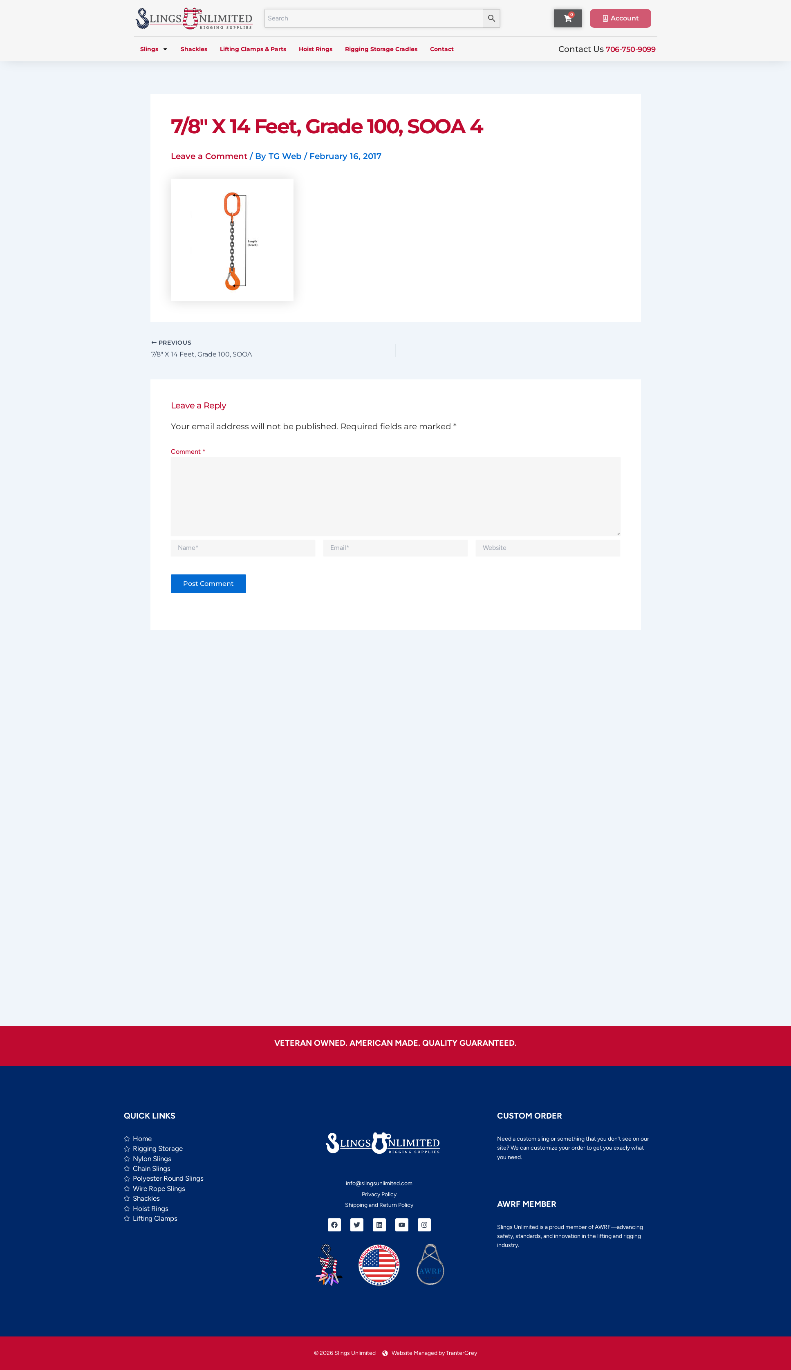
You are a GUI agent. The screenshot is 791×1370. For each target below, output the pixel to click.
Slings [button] (154, 49)
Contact (442, 49)
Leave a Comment (209, 156)
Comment (188, 451)
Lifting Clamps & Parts (253, 49)
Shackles (194, 49)
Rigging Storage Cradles (381, 49)
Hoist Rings (315, 49)
